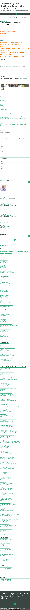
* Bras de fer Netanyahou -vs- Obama (6, 452)
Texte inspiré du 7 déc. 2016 (5, 211)
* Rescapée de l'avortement (4, 374)
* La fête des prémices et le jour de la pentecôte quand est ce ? (10, 443)
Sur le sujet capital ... (3, 125)
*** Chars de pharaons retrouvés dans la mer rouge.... (9, 463)
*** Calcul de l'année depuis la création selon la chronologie (10, 514)
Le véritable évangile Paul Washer (6, 567)
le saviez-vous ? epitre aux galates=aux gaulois (8, 388)
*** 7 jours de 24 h (3, 473)
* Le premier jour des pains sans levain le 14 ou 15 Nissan (9, 441)
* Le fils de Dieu (3, 345)
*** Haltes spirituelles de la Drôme (6, 360)
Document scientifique (4, 270)
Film (2, 151)
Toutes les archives (3, 109)
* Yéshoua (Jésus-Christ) (4, 373)
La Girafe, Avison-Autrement (21, 124)
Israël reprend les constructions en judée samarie (8, 325)
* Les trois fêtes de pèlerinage (5, 436)
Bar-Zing (10, 125)
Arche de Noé (2, 263)
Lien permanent (2, 66)
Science (2, 161)
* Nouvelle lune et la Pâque (4, 437)
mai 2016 (1, 105)
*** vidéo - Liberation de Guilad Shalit (6, 558)
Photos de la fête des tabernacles (5, 539)
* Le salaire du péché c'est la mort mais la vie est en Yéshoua (10, 445)
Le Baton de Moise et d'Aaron (5, 306)
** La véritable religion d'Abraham (6, 456)
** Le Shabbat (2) (3, 410)
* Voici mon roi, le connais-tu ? (5, 384)
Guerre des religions (3, 290)
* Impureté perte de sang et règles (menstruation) (8, 400)
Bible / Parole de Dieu (3, 356)
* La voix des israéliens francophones (6, 314)
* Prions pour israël (3, 383)
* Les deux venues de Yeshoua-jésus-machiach (8, 394)
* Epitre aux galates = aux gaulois (5, 327)
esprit (13, 251)
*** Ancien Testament (3, 469)
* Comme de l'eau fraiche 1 (4, 551)
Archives (8, 14)
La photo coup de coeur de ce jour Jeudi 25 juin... (8, 118)
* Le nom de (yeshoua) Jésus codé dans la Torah (8, 419)
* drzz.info (2, 311)
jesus (2, 251)
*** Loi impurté (2, 277)
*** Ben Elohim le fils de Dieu (5, 521)
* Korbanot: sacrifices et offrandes (5, 396)
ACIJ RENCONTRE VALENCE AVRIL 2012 (6, 561)
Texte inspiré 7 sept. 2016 (5, 230)
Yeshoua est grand (3, 482)
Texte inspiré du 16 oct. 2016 (5, 222)
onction (21, 251)
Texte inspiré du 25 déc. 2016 (5, 204)
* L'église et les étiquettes (4, 390)
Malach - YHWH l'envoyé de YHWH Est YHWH (7, 395)
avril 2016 (2, 106)
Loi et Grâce (2, 301)
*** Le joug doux (3, 516)
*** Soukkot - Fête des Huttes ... (5, 531)
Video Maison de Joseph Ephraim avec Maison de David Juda (10, 506)
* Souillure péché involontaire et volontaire (7, 401)
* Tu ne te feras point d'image (5, 478)
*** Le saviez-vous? (3, 278)
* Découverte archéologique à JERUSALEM (7, 355)
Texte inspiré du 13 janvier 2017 (6, 200)
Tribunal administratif (5, 166)
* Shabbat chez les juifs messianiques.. (6, 377)
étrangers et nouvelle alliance (5, 296)
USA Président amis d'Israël (4, 268)
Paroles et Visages (19, 116)
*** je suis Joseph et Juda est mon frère (6, 493)
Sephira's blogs (3, 59)
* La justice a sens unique (4, 447)
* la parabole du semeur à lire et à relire (7, 479)
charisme (6, 253)
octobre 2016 (2, 100)
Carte (1, 174)
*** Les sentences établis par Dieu (6, 526)
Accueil (2, 14)
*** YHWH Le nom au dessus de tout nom (7, 468)
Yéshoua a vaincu (3, 261)
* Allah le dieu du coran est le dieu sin (6, 416)
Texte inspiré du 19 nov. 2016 (5, 215)
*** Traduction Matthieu (4, 337)
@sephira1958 (2, 585)
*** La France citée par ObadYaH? (5, 477)
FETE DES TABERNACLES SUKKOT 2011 (6, 554)
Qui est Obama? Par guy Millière (5, 543)
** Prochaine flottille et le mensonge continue (7, 461)
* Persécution (2, 320)
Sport (2, 163)
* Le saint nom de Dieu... (4, 370)
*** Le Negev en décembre (4, 361)
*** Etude (1, 480)
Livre (2, 154)
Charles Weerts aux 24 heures (5, 126)
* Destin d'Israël (3, 321)
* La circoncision (3, 316)
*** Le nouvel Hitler (3, 560)
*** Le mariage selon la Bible (5, 332)
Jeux (2, 153)
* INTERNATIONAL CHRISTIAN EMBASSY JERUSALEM (8, 350)
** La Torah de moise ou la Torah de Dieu (7, 458)
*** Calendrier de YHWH (4, 282)
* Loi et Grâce (2, 378)
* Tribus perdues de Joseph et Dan (6, 430)
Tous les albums (3, 91)
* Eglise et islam (3, 315)
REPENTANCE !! (2, 335)
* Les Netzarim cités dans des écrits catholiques (8, 391)
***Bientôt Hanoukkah (4, 336)
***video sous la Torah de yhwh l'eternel (7, 499)
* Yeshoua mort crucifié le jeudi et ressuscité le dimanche (9, 406)
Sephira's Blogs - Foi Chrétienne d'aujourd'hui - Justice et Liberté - (13, 5)
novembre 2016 (2, 99)
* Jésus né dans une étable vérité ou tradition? (8, 485)
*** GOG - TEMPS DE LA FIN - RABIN (6, 556)
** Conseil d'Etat (3, 573)
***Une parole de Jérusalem (5, 548)
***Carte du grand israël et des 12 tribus (7, 508)
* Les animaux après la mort (5, 368)
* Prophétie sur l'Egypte (4, 409)
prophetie (2, 253)
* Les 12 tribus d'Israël (4, 422)
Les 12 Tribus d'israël (3, 262)
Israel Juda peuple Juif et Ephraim (6, 489)
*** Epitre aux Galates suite (4, 511)
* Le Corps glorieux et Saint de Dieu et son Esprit (8, 427)
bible (10, 253)
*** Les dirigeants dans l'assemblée (6, 334)
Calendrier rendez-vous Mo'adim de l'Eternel (7, 457)
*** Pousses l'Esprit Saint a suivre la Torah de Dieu (8, 504)
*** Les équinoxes (3, 440)
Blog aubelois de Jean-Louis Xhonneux (18, 126)
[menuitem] (2, 14)
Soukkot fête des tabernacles (5, 351)
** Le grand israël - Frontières (5, 487)
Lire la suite (25, 78)
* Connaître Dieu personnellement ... (6, 446)
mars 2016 (2, 107)
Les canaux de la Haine (4, 260)
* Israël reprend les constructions (5, 353)
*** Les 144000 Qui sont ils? (4, 524)
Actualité (2, 144)
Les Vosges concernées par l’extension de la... (7, 124)
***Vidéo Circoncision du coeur (5, 329)
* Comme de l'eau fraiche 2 (4, 550)
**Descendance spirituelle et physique (6, 488)
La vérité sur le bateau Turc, (5, 295)
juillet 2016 (2, 104)
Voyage (2, 168)
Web (2, 170)
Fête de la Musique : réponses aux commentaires (8, 119)
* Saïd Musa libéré (3, 414)
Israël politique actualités (4, 265)
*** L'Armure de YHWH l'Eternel (5, 484)
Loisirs (2, 156)
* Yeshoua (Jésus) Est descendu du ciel (6, 426)
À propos (13, 14)
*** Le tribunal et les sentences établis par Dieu (8, 525)
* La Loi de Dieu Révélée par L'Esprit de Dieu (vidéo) (8, 379)
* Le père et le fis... (3, 359)
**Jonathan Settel (3, 420)
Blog (2, 146)
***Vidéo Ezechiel (3, 495)
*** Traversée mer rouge (4, 331)
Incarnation (6, 117)
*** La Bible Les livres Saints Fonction (6, 483)
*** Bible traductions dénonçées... (5, 527)
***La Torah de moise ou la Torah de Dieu (7, 459)
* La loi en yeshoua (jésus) (4, 385)
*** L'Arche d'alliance (3, 467)
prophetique (17, 251)
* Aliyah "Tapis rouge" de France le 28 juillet (7, 348)
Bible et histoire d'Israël (4, 291)
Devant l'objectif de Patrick (22, 118)
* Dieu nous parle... (3, 375)
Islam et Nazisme (3, 389)
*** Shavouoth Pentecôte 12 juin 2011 (6, 466)
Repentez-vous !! (3, 530)
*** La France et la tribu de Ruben (6, 474)
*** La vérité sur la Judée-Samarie (6, 549)
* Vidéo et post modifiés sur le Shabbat (6, 421)
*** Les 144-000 (2, 494)
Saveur (1, 117)
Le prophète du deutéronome (5, 300)
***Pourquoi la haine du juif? (5, 509)
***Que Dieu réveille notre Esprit (5, 579)
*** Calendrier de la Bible (4, 438)
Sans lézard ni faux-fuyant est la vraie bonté (7, 116)
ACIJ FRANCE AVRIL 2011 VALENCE (5, 544)
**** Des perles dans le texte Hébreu (6, 532)
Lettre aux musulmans (4, 289)
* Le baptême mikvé (3, 319)
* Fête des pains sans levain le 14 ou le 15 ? (7, 435)
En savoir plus (16, 609)
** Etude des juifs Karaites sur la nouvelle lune (8, 453)
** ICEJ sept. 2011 (3, 555)
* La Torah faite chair (3, 404)
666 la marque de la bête (4, 267)
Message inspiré (4, 158)
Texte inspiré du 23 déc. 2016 (5, 208)
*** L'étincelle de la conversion (5, 503)
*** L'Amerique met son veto (5, 553)
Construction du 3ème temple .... (5, 271)
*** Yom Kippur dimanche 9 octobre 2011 (7, 490)
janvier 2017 (2, 96)
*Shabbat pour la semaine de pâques (6, 417)
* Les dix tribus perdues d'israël (5, 425)
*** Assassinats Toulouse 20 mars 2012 (6, 580)
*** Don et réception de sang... (5, 520)
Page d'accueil (15, 17)
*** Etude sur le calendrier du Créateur (6, 305)
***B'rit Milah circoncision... (4, 276)
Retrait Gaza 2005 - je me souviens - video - (7, 272)
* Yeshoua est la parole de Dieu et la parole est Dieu (8, 431)
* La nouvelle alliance (4, 415)
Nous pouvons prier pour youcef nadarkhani (7, 492)
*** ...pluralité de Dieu (4, 462)
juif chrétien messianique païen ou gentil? (7, 297)
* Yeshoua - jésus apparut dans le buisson (7, 369)
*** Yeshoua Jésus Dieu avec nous (5, 498)
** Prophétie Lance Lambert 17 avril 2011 (7, 545)
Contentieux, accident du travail (6, 148)
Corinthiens (2, 292)
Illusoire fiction (2, 121)
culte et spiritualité (4, 149)
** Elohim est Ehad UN (4, 451)
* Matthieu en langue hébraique (5, 354)
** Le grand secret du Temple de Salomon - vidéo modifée (9, 464)
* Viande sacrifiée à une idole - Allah (6, 393)
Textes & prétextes (10, 121)
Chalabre (13, 123)
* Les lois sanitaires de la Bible (5, 399)
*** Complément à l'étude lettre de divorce (7, 510)
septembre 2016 (3, 101)
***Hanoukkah (2, 500)
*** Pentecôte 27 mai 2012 (4, 513)
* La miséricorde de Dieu (4, 448)
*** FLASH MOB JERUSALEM (4, 559)
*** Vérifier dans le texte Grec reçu (6, 529)
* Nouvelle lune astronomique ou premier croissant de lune (10, 442)
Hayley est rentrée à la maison (5, 123)
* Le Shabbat (2, 405)
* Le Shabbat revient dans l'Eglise (5, 411)
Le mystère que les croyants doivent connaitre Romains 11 (9, 534)
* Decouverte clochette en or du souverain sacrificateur (9, 273)
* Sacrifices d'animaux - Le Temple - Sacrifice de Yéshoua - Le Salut (11, 432)
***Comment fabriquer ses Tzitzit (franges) (7, 302)
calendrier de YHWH (3, 281)
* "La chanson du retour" (4, 344)
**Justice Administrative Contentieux (6, 313)
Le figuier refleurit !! (3, 266)
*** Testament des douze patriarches (6, 283)
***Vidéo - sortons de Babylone (5, 330)
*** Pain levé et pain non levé (5, 505)
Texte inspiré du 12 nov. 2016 (5, 219)
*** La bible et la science (4, 472)
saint (25, 251)
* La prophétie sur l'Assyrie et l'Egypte (6, 380)
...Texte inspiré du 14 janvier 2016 (6, 197)
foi (27, 251)
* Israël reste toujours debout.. (5, 326)
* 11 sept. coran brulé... (4, 349)
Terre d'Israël (2, 540)
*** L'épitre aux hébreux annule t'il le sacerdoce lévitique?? (10, 519)
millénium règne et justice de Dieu (6, 324)
